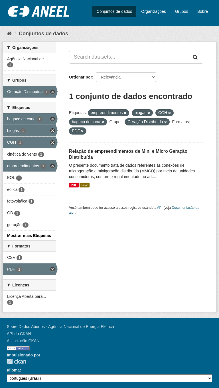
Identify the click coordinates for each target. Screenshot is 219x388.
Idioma (13, 370)
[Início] (9, 33)
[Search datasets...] (128, 57)
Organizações (153, 11)
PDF (74, 185)
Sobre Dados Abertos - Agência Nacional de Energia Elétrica (60, 326)
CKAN (16, 361)
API (160, 208)
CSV (85, 185)
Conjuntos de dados (114, 11)
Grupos (181, 11)
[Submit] (195, 57)
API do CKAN (19, 333)
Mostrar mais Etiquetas (29, 235)
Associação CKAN (23, 341)
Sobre (202, 11)
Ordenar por (80, 77)
